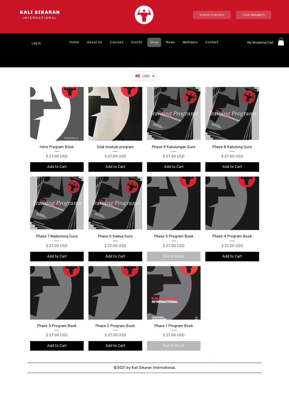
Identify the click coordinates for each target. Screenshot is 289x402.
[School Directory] (212, 15)
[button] (94, 42)
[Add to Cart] (57, 167)
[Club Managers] (253, 15)
